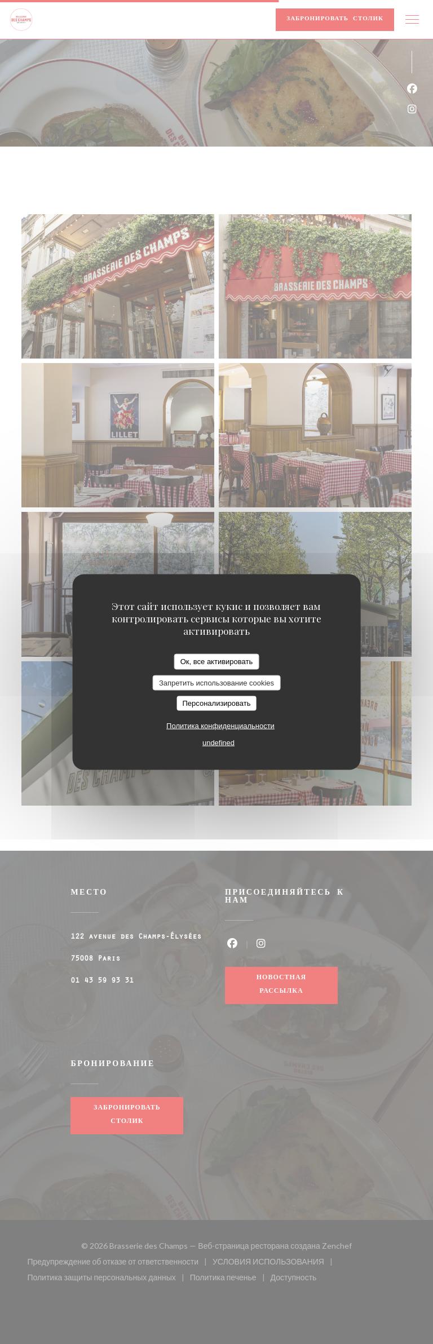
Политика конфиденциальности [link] (220, 725)
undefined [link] (218, 742)
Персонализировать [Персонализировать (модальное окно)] (216, 703)
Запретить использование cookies (216, 682)
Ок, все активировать (216, 661)
